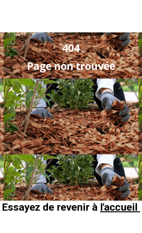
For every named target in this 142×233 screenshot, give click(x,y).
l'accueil (120, 207)
